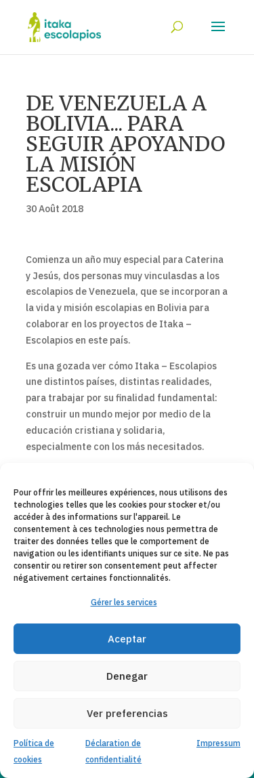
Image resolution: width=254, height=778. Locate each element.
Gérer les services (124, 602)
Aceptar (127, 638)
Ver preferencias (127, 713)
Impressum (218, 743)
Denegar (127, 676)
